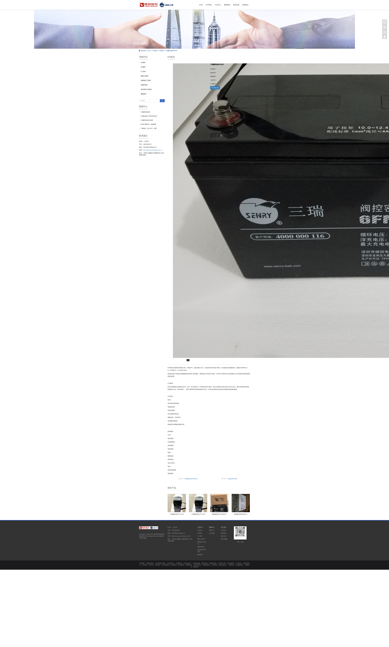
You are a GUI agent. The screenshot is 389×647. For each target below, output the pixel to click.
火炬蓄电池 (214, 565)
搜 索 (162, 100)
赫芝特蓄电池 (222, 565)
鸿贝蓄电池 (181, 565)
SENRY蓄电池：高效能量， (148, 124)
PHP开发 (151, 565)
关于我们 (209, 5)
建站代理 (157, 565)
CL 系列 (143, 71)
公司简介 (223, 530)
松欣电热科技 (187, 563)
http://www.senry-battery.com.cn (152, 150)
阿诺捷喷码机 (213, 563)
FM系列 (161, 50)
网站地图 (143, 538)
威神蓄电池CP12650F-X (219, 514)
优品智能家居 (230, 563)
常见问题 (212, 533)
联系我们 (245, 5)
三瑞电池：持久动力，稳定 (148, 128)
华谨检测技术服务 (160, 563)
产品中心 (218, 5)
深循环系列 (144, 85)
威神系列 (143, 94)
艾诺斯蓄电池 (206, 565)
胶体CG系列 (144, 76)
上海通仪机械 (196, 563)
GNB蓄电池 (179, 563)
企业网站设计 (170, 563)
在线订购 (215, 88)
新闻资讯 (227, 5)
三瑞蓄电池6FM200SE (191, 479)
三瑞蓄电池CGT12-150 (177, 514)
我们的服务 (224, 539)
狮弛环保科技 (150, 563)
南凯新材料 (204, 563)
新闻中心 (212, 527)
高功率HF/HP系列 (146, 89)
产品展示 (155, 50)
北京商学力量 (221, 563)
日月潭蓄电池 (165, 565)
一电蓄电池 (231, 565)
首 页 (201, 5)
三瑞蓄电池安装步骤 (146, 120)
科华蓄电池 (173, 565)
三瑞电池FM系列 (232, 479)
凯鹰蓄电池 (189, 565)
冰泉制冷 (144, 565)
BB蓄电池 (195, 567)
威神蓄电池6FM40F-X (240, 514)
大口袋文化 (239, 563)
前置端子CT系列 (146, 80)
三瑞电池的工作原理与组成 (148, 116)
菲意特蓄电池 (197, 565)
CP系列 (143, 62)
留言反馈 (236, 5)
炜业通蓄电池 (239, 565)
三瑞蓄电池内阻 (145, 112)
